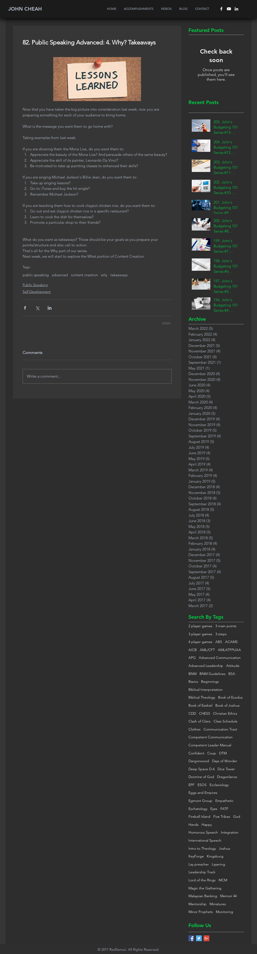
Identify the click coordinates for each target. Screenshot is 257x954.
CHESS (204, 713)
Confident (196, 753)
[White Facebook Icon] (221, 8)
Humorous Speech (203, 832)
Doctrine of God (201, 777)
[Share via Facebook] (25, 307)
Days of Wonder (224, 761)
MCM (223, 880)
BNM (192, 673)
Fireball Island (199, 816)
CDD (192, 713)
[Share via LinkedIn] (49, 307)
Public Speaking (35, 285)
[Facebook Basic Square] (191, 938)
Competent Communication (210, 737)
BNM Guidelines (212, 673)
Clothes (194, 729)
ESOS (202, 785)
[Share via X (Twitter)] (37, 307)
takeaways (118, 275)
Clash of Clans (199, 721)
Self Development (37, 291)
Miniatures (218, 904)
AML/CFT (207, 650)
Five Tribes (221, 816)
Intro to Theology (202, 848)
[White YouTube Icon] (228, 8)
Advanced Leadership (205, 665)
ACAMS (231, 642)
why (104, 275)
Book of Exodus (230, 697)
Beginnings (210, 681)
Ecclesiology (219, 785)
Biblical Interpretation (205, 689)
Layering (218, 864)
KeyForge (196, 856)
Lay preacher (198, 864)
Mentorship (197, 904)
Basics (193, 681)
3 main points (225, 626)
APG (192, 657)
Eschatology (197, 808)
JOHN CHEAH (25, 9)
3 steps (221, 634)
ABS (218, 642)
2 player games (200, 626)
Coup (211, 753)
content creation (84, 275)
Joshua (224, 848)
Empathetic (224, 800)
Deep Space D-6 (201, 769)
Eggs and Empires (202, 792)
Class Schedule (225, 721)
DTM (223, 753)
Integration (229, 832)
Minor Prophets (200, 912)
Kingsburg (215, 856)
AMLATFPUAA (229, 650)
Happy (207, 824)
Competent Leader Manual (209, 745)
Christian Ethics (225, 713)
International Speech (204, 840)
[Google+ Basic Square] (206, 938)
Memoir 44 (228, 896)
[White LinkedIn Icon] (236, 8)
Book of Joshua (227, 705)
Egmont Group (200, 800)
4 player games (200, 642)
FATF (224, 808)
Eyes (213, 808)
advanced (60, 275)
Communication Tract (220, 729)
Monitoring (224, 912)
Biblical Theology (201, 697)
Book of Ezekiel (200, 705)
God (236, 816)
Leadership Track (201, 872)
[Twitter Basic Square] (199, 938)
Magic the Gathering (204, 888)
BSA (231, 673)
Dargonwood (198, 761)
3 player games (200, 634)
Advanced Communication (220, 657)
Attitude (232, 665)
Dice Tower (226, 769)
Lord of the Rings (202, 880)
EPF (191, 785)
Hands (193, 824)
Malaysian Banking (202, 896)
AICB (192, 650)
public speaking (36, 275)
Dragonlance (227, 777)
